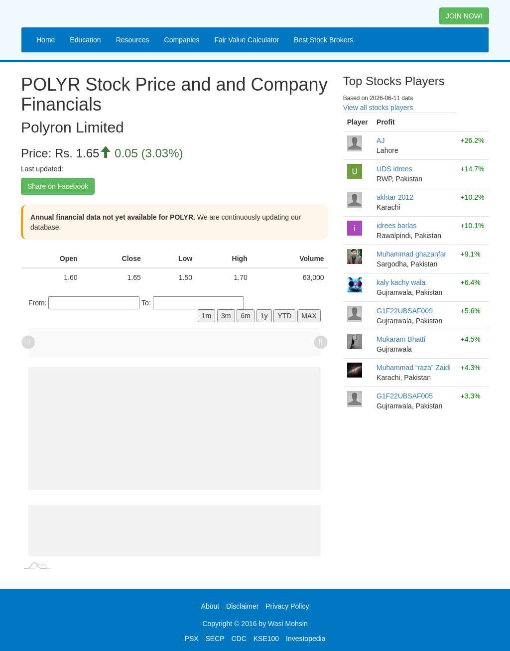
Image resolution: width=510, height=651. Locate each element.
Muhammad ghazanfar (411, 254)
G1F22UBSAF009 (405, 311)
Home (45, 40)
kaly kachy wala (401, 282)
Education (85, 40)
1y (264, 316)
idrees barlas (396, 226)
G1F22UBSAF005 (405, 396)
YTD (284, 316)
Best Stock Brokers (323, 40)
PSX (192, 639)
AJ (380, 140)
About (210, 606)
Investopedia (305, 639)
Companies (182, 40)
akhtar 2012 (395, 197)
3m (226, 316)
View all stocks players (378, 108)
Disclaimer (242, 606)
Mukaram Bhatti (401, 339)
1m (206, 316)
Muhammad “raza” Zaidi (414, 368)
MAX (308, 316)
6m (245, 316)
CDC (239, 639)
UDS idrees (394, 169)
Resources (132, 40)
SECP (214, 639)
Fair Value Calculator (246, 40)
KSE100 (266, 639)
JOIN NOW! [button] (464, 16)
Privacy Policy (287, 606)
